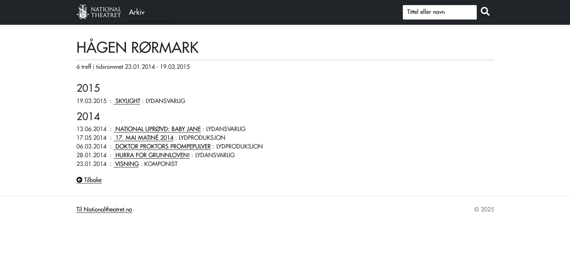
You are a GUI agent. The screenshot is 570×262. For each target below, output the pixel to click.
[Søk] (440, 12)
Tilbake (89, 180)
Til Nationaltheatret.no (104, 210)
